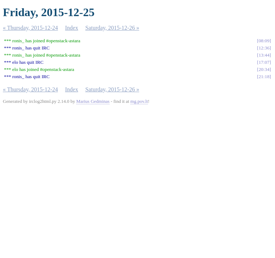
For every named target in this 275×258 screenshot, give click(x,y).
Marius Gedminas (93, 101)
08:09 (264, 40)
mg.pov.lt (139, 101)
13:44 (264, 55)
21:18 (264, 76)
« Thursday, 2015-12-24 (30, 28)
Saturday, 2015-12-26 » (112, 28)
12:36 (264, 48)
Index (71, 28)
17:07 (264, 62)
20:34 (264, 69)
